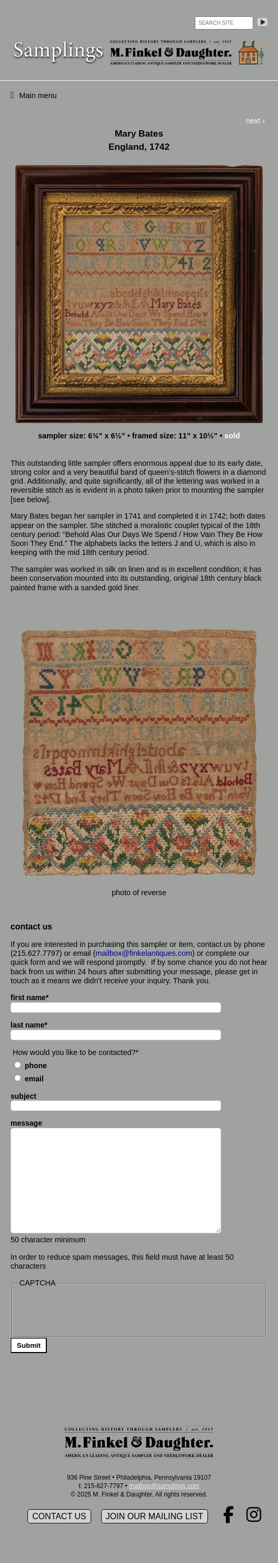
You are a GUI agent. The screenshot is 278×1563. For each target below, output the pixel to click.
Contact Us (59, 1516)
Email (34, 1079)
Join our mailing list (154, 1516)
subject (23, 1096)
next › (255, 121)
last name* (29, 1025)
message (26, 1123)
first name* (29, 997)
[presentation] (98, 1311)
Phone (36, 1065)
